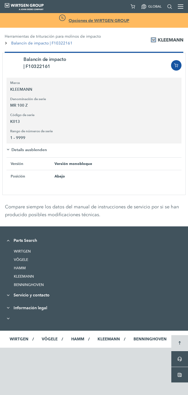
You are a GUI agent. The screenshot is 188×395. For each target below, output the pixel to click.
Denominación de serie (28, 99)
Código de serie (22, 115)
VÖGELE (21, 259)
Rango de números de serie (31, 131)
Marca (15, 83)
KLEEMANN (24, 276)
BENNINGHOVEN (29, 284)
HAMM (20, 268)
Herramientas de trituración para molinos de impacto (53, 36)
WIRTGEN (22, 251)
